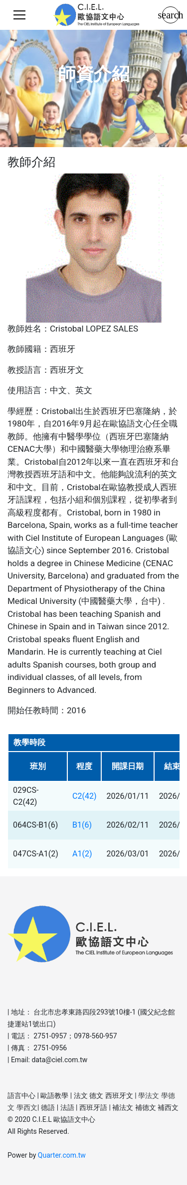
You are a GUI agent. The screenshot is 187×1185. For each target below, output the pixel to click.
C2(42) (84, 796)
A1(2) (82, 853)
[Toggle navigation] (19, 14)
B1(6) (82, 825)
